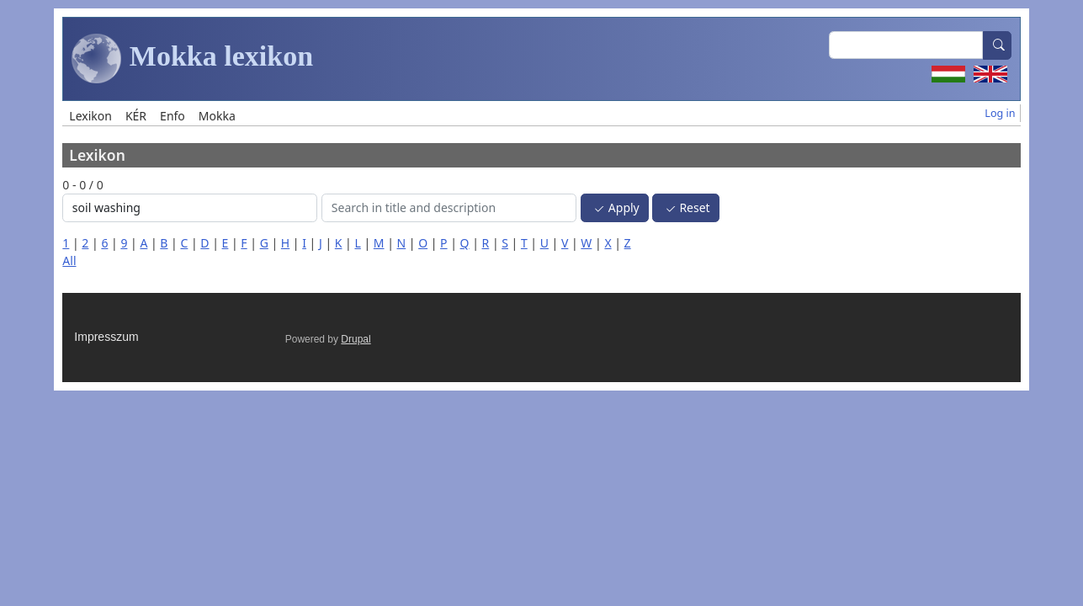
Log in (1000, 113)
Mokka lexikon (192, 59)
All (69, 260)
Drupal (355, 339)
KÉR (135, 116)
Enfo (172, 116)
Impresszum (106, 336)
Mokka (217, 116)
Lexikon (90, 116)
